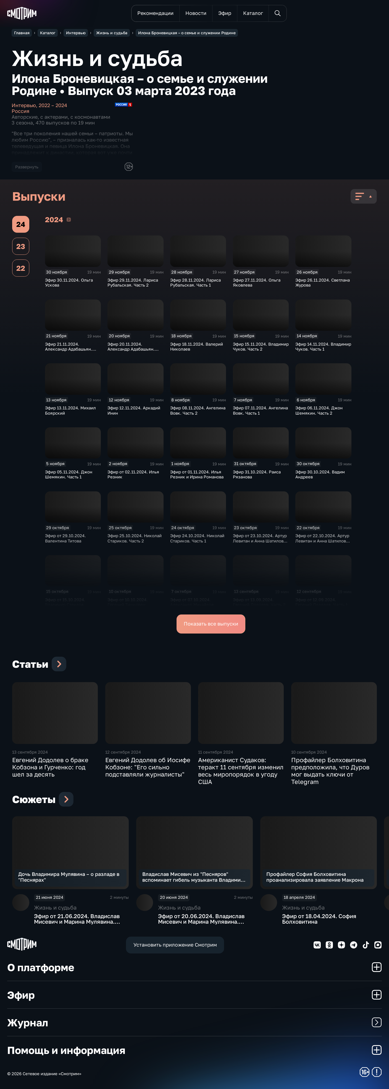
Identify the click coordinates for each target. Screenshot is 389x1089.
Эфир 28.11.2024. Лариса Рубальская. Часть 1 (195, 282)
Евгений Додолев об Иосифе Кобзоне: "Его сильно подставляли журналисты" (147, 767)
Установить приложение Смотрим (175, 945)
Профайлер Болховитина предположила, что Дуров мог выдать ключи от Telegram (330, 770)
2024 (69, 219)
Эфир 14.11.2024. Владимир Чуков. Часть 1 (323, 346)
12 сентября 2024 (123, 751)
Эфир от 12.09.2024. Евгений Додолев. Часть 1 (321, 602)
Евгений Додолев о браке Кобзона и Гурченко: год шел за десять (50, 767)
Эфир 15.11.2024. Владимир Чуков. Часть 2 (261, 346)
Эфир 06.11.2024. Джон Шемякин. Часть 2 (319, 410)
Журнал (194, 1022)
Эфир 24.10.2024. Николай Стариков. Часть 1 (197, 538)
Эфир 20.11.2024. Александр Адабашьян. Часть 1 (131, 349)
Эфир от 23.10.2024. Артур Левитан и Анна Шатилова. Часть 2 (260, 540)
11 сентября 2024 (215, 751)
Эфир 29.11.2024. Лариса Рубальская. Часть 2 (132, 282)
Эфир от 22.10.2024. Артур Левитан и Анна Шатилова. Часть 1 (322, 540)
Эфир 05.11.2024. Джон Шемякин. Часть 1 (68, 474)
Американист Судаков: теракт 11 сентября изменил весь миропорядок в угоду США (240, 770)
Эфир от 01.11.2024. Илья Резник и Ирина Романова (197, 474)
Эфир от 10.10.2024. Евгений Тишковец (127, 602)
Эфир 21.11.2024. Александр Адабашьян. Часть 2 (68, 349)
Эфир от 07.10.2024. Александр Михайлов (192, 602)
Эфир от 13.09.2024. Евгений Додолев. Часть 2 (259, 602)
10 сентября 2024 (309, 751)
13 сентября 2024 (30, 751)
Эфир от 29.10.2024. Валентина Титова (65, 538)
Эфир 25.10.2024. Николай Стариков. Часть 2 (134, 538)
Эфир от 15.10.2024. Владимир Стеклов (65, 602)
